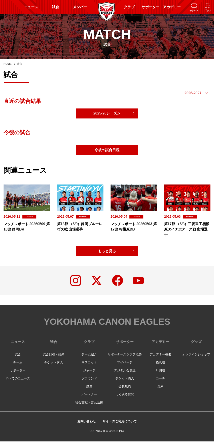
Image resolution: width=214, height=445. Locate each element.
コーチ (160, 382)
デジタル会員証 (125, 374)
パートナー (89, 398)
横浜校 (160, 366)
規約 (160, 390)
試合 (55, 7)
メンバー (80, 7)
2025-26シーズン (107, 114)
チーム (17, 366)
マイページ (125, 366)
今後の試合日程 (107, 151)
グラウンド (89, 382)
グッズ (196, 345)
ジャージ (89, 374)
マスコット (89, 366)
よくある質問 (124, 398)
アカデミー (172, 7)
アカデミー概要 (160, 358)
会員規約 (125, 390)
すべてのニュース (17, 382)
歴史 (89, 390)
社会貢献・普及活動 (89, 406)
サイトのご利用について (121, 425)
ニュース (31, 7)
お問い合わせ (84, 425)
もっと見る (107, 253)
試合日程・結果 (53, 358)
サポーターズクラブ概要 (125, 358)
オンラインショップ (196, 358)
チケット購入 (53, 366)
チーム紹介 (89, 358)
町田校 (160, 374)
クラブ (129, 7)
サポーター (150, 7)
